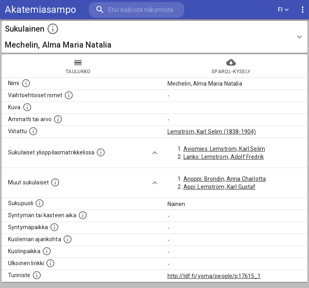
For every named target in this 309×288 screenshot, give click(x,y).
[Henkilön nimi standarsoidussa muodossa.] (26, 83)
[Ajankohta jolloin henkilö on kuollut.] (67, 239)
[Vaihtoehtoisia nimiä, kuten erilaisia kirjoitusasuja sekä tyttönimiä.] (68, 95)
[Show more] (154, 152)
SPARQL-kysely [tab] (231, 66)
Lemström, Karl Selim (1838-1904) (211, 131)
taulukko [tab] (78, 66)
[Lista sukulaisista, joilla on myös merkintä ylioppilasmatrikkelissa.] (100, 152)
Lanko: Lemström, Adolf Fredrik (223, 157)
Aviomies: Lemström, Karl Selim (224, 149)
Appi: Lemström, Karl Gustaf (219, 187)
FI (283, 9)
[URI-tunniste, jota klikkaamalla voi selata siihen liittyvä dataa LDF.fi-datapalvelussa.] (36, 275)
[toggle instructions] (52, 28)
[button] (154, 37)
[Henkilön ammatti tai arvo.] (58, 119)
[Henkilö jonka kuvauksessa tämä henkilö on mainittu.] (33, 131)
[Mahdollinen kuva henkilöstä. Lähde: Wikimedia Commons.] (27, 107)
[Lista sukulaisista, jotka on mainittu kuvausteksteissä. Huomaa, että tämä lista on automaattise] (55, 182)
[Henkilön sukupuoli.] (39, 203)
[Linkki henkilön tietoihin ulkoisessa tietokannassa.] (50, 263)
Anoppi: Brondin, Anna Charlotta (224, 179)
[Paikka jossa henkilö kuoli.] (46, 251)
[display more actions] (302, 10)
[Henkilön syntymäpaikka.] (54, 227)
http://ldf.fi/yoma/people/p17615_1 (214, 276)
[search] (136, 10)
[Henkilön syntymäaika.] (82, 215)
